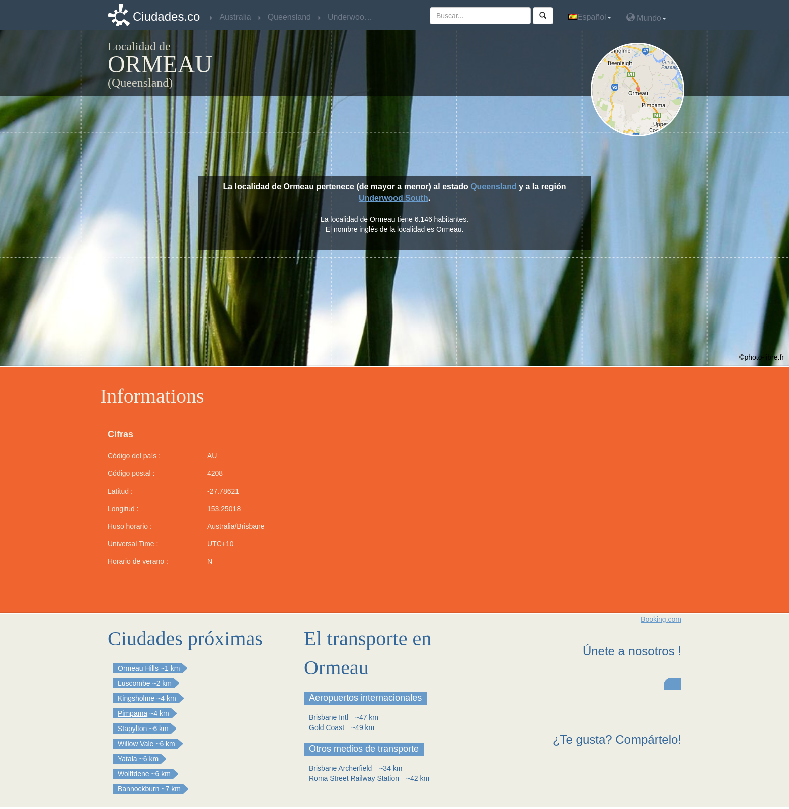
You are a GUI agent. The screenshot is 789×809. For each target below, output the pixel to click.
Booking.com (661, 619)
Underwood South (393, 198)
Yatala (127, 759)
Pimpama (132, 713)
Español (589, 17)
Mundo (646, 17)
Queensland (493, 186)
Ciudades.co (166, 16)
